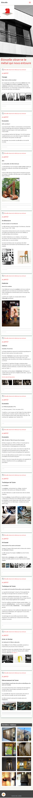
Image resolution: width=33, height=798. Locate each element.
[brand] (4, 2)
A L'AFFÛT (5, 73)
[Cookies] (4, 794)
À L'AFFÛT (5, 676)
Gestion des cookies (16, 795)
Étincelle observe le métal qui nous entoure (15, 69)
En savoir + (15, 652)
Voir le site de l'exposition (8, 377)
